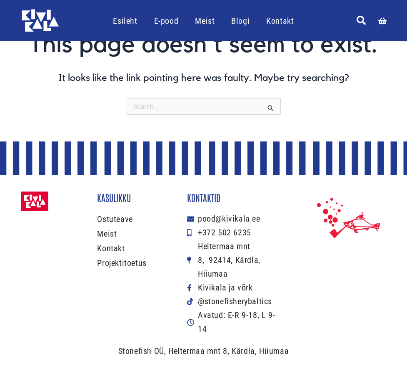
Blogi (240, 21)
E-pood (166, 21)
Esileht (125, 21)
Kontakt (280, 21)
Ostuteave (114, 219)
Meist (205, 21)
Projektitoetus (121, 263)
